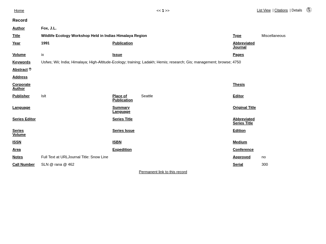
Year (17, 43)
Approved (242, 157)
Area (17, 149)
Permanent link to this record (163, 172)
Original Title (244, 107)
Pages (238, 55)
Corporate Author (21, 86)
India (65, 62)
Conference (243, 149)
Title (16, 36)
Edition (239, 130)
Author (19, 28)
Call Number (24, 164)
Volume (19, 55)
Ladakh (148, 62)
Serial (238, 164)
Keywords (21, 62)
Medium (240, 142)
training (133, 62)
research (176, 62)
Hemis (162, 62)
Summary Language (122, 109)
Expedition (122, 149)
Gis (189, 62)
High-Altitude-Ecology (107, 62)
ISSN (17, 142)
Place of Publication (123, 98)
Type (237, 36)
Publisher (21, 96)
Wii (56, 62)
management (205, 62)
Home (19, 10)
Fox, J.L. (48, 28)
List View (264, 10)
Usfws (46, 62)
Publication (123, 43)
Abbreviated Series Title (244, 121)
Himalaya (79, 62)
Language (21, 107)
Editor (238, 96)
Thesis (239, 84)
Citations (281, 10)
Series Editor (24, 119)
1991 (45, 43)
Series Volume (19, 132)
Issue (117, 55)
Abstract (20, 69)
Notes (18, 157)
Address (20, 77)
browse (224, 62)
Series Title (123, 119)
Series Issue (124, 130)
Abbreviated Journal (244, 45)
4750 (237, 62)
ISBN (117, 142)
